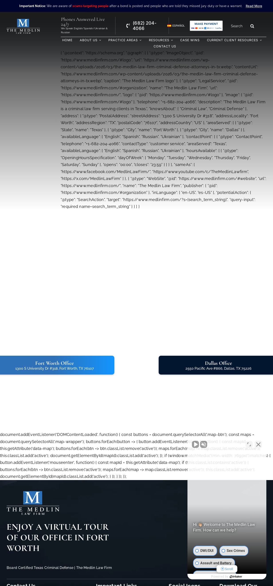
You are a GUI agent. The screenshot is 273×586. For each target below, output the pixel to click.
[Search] (252, 26)
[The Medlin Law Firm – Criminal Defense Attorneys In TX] (23, 20)
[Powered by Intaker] (235, 576)
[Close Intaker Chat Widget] (258, 444)
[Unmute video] (194, 444)
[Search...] (238, 26)
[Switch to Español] (174, 25)
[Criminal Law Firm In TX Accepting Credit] (206, 22)
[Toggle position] (249, 444)
